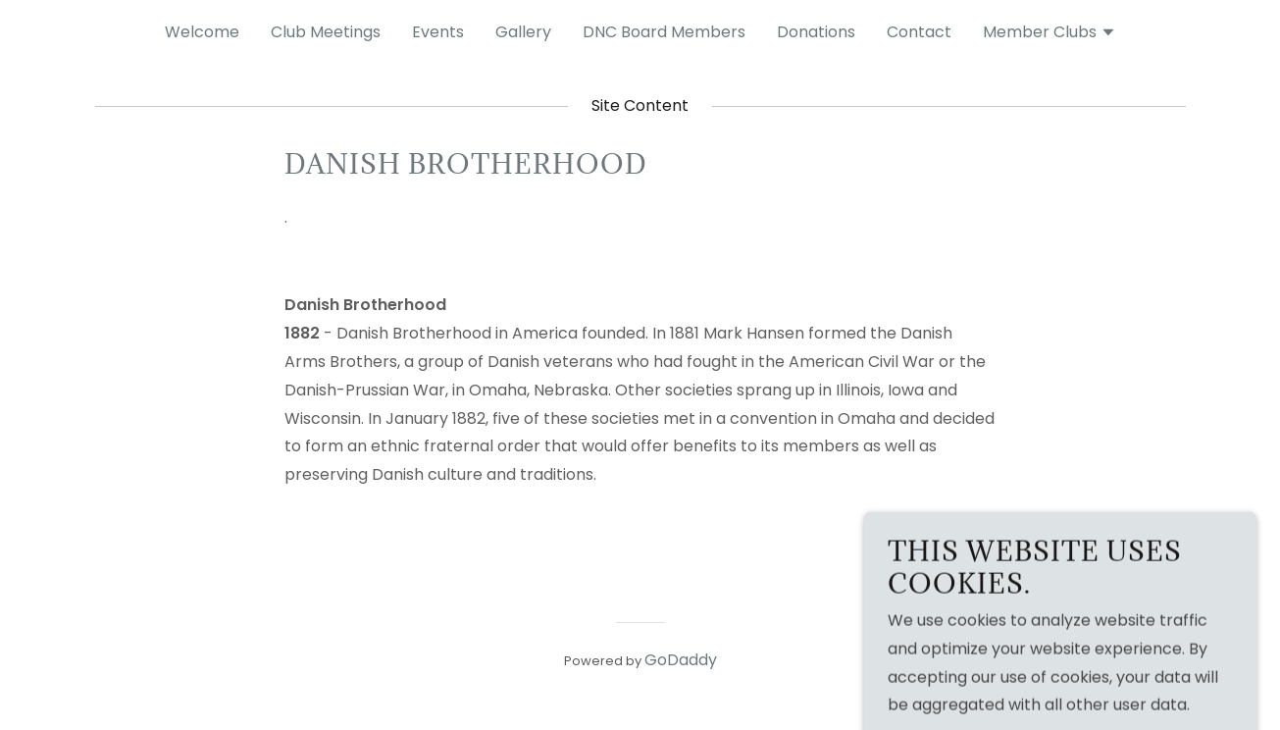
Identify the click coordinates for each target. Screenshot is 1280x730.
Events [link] (438, 32)
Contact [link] (919, 32)
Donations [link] (816, 32)
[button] (1049, 34)
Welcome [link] (202, 32)
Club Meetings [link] (326, 32)
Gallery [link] (523, 32)
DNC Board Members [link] (664, 32)
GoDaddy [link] (680, 660)
